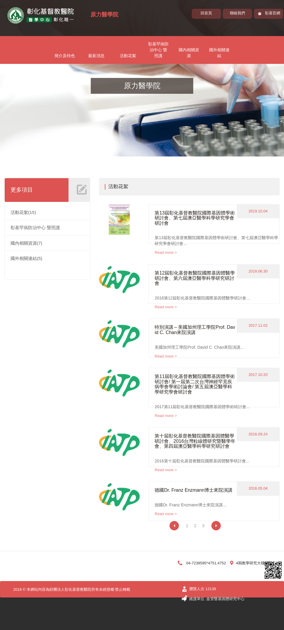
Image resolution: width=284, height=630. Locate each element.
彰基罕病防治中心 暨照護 (158, 50)
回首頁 (206, 13)
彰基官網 (272, 13)
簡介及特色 (64, 55)
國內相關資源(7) (26, 243)
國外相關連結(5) (26, 258)
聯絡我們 (237, 13)
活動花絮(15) (23, 212)
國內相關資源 (189, 52)
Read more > (166, 252)
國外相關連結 (219, 52)
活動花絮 (128, 55)
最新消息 (96, 55)
